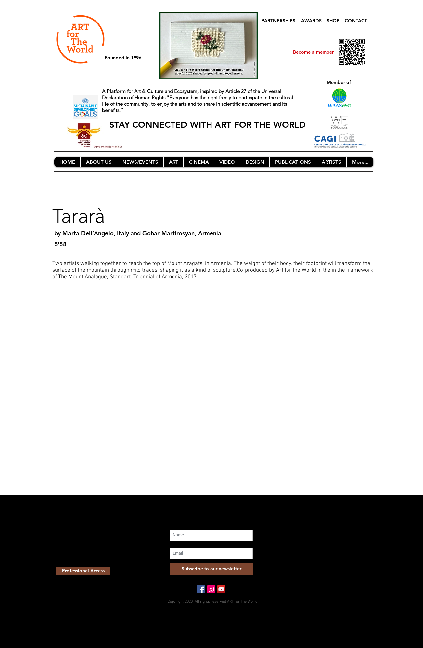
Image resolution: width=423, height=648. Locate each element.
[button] (98, 162)
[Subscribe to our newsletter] (211, 569)
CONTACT (356, 20)
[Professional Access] (83, 571)
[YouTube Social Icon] (221, 589)
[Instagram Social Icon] (211, 589)
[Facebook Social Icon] (201, 589)
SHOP (333, 20)
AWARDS (311, 20)
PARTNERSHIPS (278, 20)
